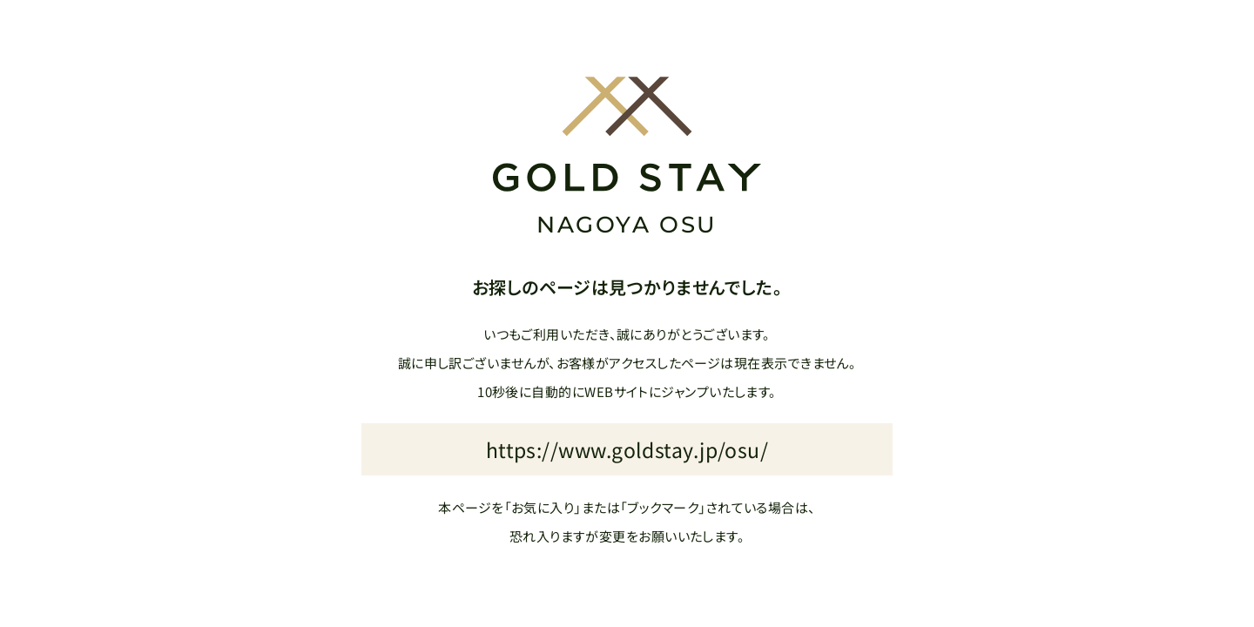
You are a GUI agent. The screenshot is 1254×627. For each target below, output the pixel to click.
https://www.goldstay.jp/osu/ (627, 449)
